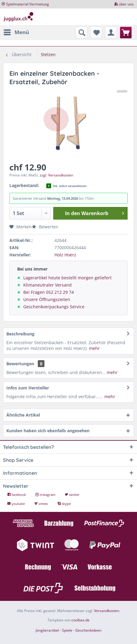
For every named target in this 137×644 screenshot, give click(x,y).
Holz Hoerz (65, 255)
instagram (45, 494)
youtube (16, 503)
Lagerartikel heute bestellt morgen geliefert (67, 278)
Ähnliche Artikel (23, 415)
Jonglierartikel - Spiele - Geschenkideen (68, 630)
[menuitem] (16, 32)
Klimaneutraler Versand (47, 285)
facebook (17, 494)
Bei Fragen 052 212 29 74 (48, 292)
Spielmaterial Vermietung (27, 4)
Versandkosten (106, 610)
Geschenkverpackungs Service (53, 306)
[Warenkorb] (126, 33)
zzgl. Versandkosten (56, 175)
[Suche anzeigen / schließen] (81, 33)
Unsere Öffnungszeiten (46, 299)
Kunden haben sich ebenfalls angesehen (48, 430)
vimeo (41, 503)
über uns (126, 4)
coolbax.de (80, 620)
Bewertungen (20, 363)
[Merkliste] (96, 33)
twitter (72, 494)
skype (64, 503)
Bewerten (45, 227)
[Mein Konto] (111, 33)
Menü (16, 31)
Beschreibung (20, 334)
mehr (94, 348)
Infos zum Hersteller (27, 388)
